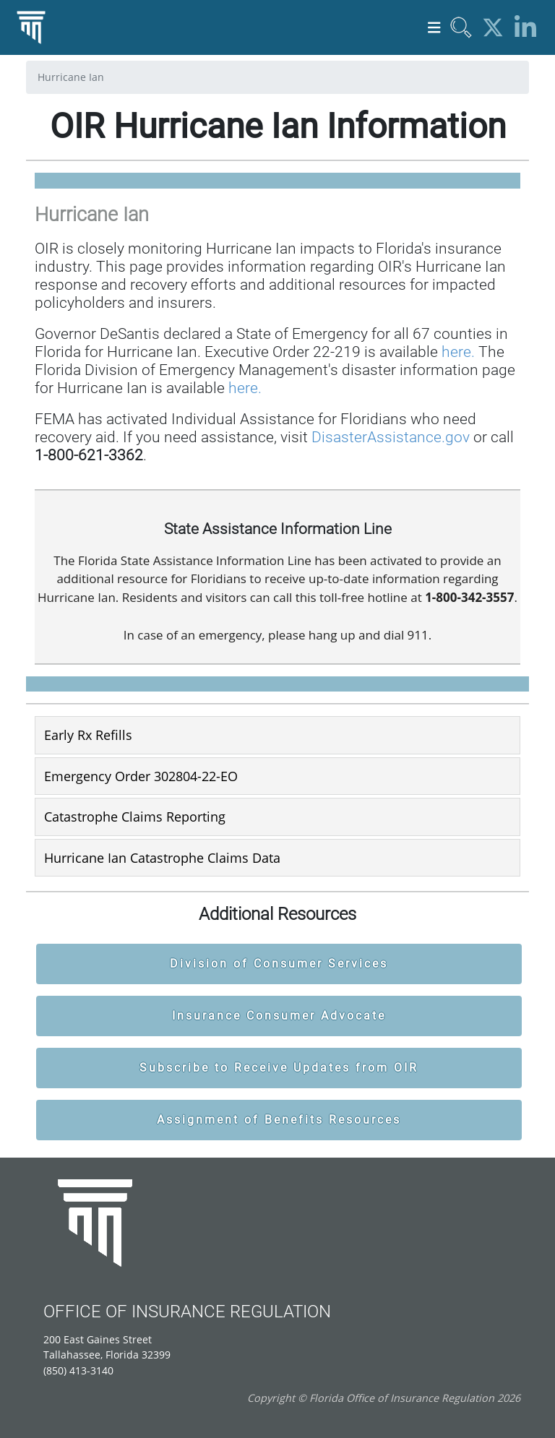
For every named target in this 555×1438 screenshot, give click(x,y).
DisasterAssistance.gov (390, 437)
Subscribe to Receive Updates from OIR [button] (278, 1068)
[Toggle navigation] (434, 27)
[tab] (277, 735)
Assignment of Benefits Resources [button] (279, 1120)
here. (458, 352)
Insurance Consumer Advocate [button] (279, 1015)
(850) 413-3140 (78, 1370)
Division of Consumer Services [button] (279, 963)
